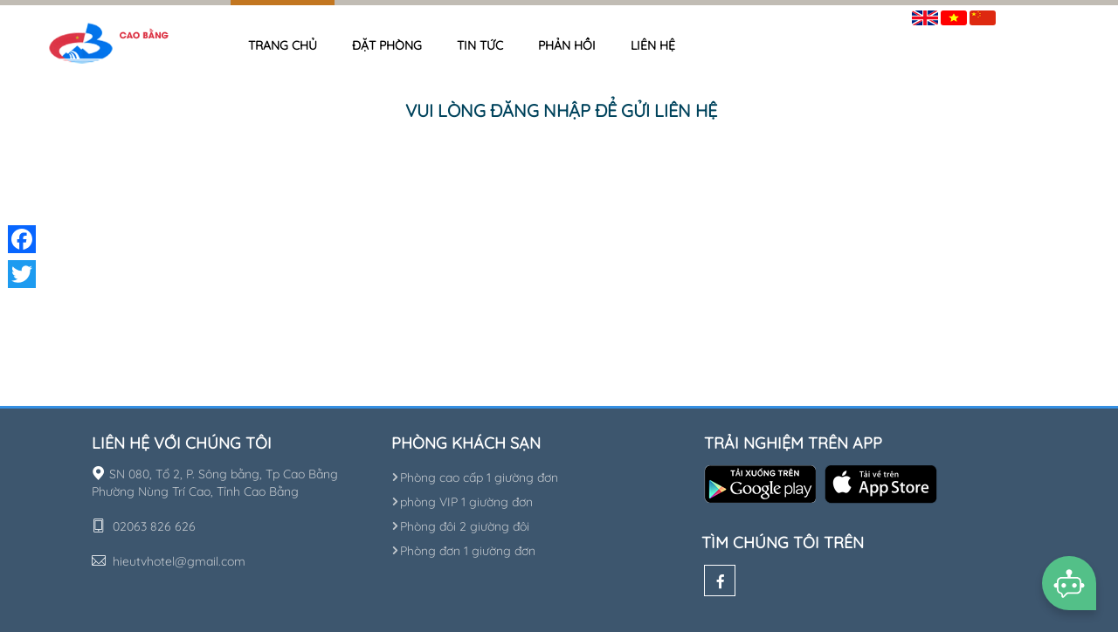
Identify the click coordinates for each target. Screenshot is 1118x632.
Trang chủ (282, 45)
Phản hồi (567, 45)
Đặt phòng (387, 45)
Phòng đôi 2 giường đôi (460, 526)
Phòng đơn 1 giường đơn (463, 551)
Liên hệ (653, 45)
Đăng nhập (1039, 14)
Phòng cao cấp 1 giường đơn (474, 477)
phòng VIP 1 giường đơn (462, 502)
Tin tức (480, 45)
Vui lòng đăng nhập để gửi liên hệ (561, 110)
